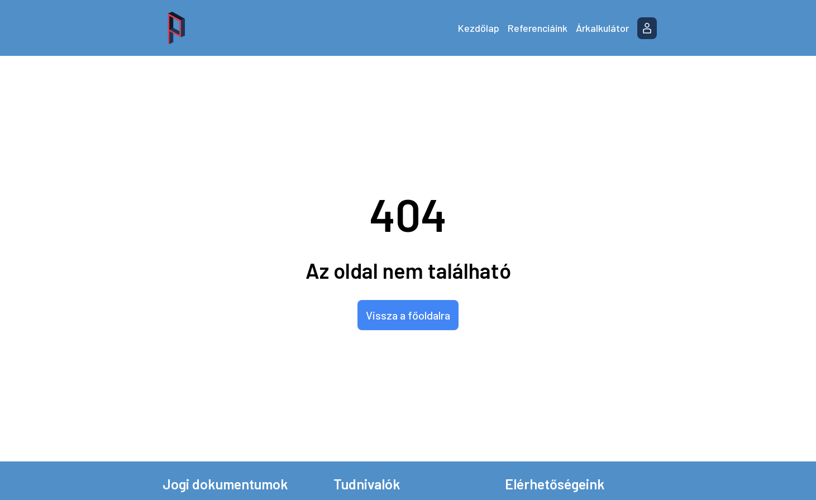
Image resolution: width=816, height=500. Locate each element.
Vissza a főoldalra (408, 315)
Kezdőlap (478, 28)
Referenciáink (537, 28)
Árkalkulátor (602, 28)
